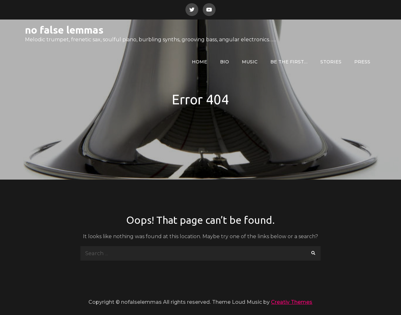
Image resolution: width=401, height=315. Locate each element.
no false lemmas (64, 30)
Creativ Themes (291, 302)
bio (224, 62)
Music (250, 62)
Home (199, 62)
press (362, 62)
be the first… (288, 62)
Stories (330, 62)
